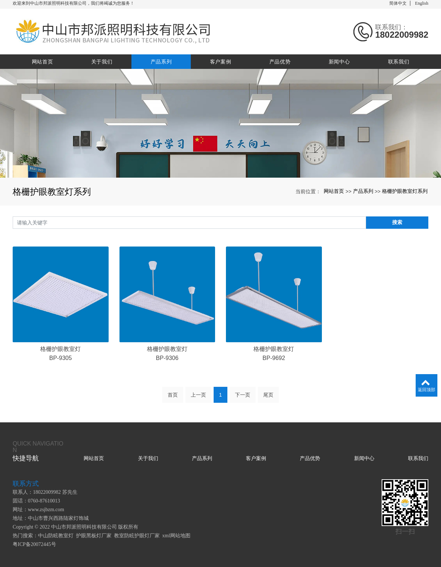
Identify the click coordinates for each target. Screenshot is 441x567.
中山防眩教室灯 (56, 535)
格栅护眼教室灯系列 (405, 191)
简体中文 (398, 3)
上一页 (198, 395)
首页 (173, 395)
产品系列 (161, 62)
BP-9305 (60, 358)
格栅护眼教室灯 (60, 349)
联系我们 (399, 62)
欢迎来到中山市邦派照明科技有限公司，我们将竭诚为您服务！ (73, 3)
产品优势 (280, 62)
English (421, 3)
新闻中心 (339, 62)
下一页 (242, 395)
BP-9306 (167, 358)
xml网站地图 (176, 535)
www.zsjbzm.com (46, 509)
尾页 (268, 395)
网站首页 (42, 62)
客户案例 (220, 62)
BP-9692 (273, 358)
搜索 (397, 222)
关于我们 (102, 62)
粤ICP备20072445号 (34, 544)
